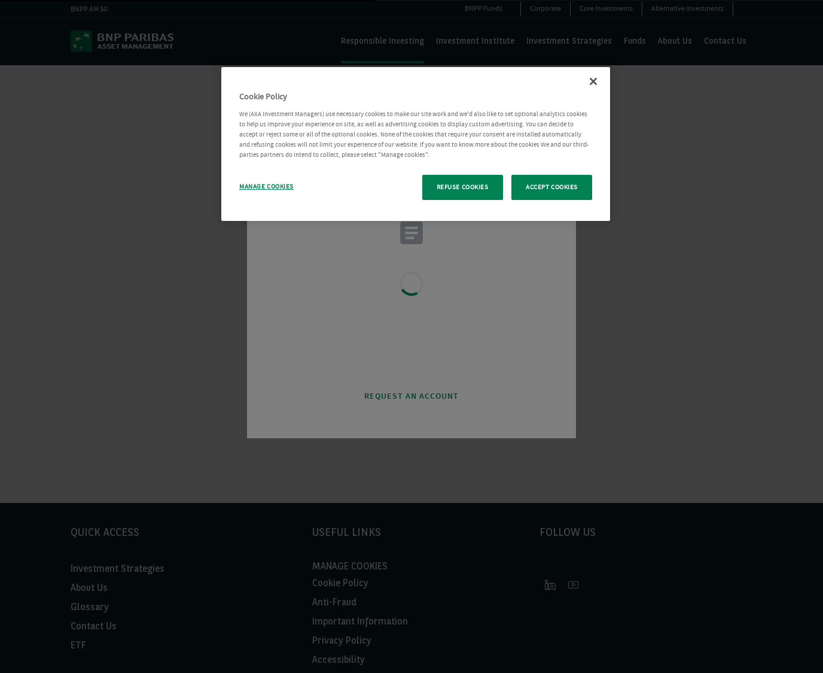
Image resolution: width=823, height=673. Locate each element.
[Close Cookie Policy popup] (593, 81)
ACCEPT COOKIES (552, 187)
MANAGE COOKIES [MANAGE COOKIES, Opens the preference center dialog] (266, 186)
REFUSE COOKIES (463, 187)
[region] (415, 144)
